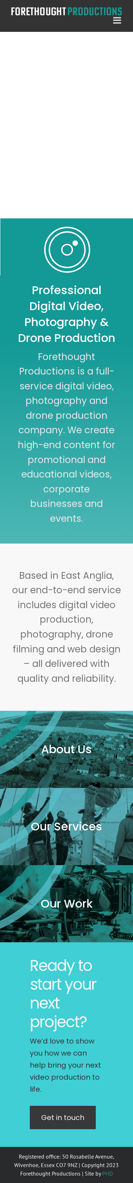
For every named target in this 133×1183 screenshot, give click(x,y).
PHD (107, 1173)
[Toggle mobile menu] (117, 20)
